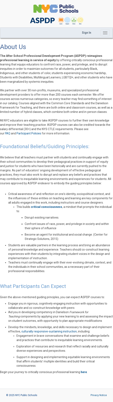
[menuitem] (86, 33)
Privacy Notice (99, 395)
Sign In (86, 32)
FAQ (7, 133)
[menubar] (86, 33)
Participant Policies (28, 133)
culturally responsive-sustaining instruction (49, 331)
